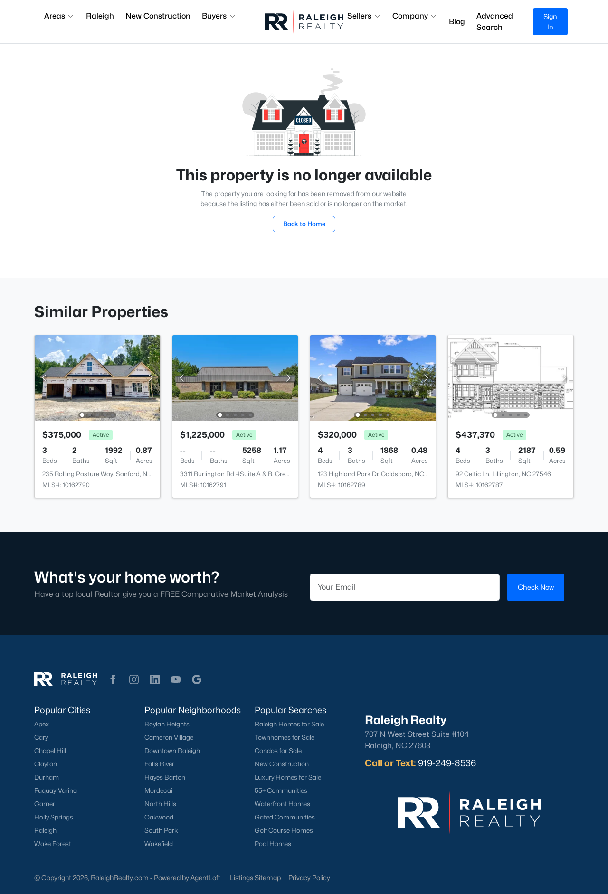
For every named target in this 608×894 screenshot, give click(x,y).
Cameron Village (168, 737)
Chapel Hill (50, 750)
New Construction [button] (157, 15)
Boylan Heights (167, 724)
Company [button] (414, 15)
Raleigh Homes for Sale (289, 724)
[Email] (405, 587)
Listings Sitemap (255, 878)
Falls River (159, 764)
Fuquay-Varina (55, 790)
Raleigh (45, 830)
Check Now (536, 587)
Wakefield (158, 843)
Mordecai (158, 790)
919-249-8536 (447, 763)
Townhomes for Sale (284, 737)
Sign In (550, 21)
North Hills (160, 804)
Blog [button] (457, 21)
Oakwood (158, 817)
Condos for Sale (278, 750)
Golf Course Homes (284, 830)
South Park (161, 830)
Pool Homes (273, 843)
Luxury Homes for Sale (288, 777)
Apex (41, 724)
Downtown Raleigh (172, 750)
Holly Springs (53, 817)
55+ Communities (281, 790)
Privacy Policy (309, 878)
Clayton (45, 764)
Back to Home (304, 223)
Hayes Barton (164, 777)
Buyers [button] (219, 15)
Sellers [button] (364, 15)
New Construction (282, 764)
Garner (44, 804)
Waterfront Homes (282, 804)
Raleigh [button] (100, 15)
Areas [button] (59, 15)
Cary (41, 737)
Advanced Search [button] (494, 21)
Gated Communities (285, 817)
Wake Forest (52, 843)
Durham (46, 777)
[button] (113, 679)
